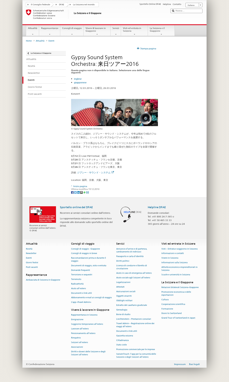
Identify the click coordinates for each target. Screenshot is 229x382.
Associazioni (77, 347)
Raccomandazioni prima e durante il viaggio (88, 259)
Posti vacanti (32, 267)
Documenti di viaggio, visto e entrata (88, 265)
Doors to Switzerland (171, 313)
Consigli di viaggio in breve (84, 253)
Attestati (120, 287)
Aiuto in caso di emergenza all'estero (134, 273)
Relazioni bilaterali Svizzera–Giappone (180, 287)
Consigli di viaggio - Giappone (85, 249)
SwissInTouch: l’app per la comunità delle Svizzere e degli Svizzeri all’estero (136, 355)
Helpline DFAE (157, 207)
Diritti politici (122, 261)
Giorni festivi (32, 262)
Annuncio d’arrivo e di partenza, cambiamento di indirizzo (131, 250)
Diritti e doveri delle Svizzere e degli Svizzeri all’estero (88, 353)
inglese (78, 78)
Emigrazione (77, 319)
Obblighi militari (124, 300)
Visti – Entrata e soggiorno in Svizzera (179, 249)
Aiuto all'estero (78, 288)
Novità (29, 249)
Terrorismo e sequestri (81, 275)
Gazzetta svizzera (124, 335)
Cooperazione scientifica (173, 304)
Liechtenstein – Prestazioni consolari (133, 319)
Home (29, 41)
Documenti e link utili (81, 293)
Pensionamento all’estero (83, 333)
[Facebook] (72, 192)
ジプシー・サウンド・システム (95, 172)
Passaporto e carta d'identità (129, 256)
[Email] (87, 192)
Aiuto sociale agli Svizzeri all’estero (133, 277)
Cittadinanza (122, 340)
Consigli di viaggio (71, 31)
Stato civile (121, 345)
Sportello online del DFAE (76, 207)
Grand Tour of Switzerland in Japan (178, 318)
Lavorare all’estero (80, 328)
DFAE (61, 4)
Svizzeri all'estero (79, 342)
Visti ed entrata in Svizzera (134, 31)
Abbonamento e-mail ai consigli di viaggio (91, 297)
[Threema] (81, 192)
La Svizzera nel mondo (84, 4)
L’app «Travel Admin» (81, 302)
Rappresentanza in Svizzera (84, 315)
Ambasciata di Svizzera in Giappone (43, 280)
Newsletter (31, 253)
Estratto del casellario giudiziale (131, 305)
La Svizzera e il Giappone (161, 31)
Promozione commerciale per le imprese (135, 349)
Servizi (116, 31)
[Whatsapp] (84, 192)
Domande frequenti (80, 270)
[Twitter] (75, 192)
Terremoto (76, 279)
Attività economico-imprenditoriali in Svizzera (179, 268)
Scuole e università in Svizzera (175, 275)
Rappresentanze (49, 31)
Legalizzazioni (123, 282)
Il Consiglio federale (40, 4)
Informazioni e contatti (172, 253)
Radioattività (77, 284)
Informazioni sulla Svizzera (174, 262)
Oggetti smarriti (124, 296)
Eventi (29, 258)
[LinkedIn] (78, 192)
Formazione (167, 309)
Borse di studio (123, 314)
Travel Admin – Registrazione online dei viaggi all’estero (135, 325)
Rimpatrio (76, 338)
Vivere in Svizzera (169, 258)
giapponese (80, 82)
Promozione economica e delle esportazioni (176, 293)
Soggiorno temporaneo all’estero (87, 324)
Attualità (32, 31)
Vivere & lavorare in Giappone (97, 31)
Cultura (165, 299)
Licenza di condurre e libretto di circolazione (131, 267)
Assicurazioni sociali (125, 291)
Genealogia (121, 310)
